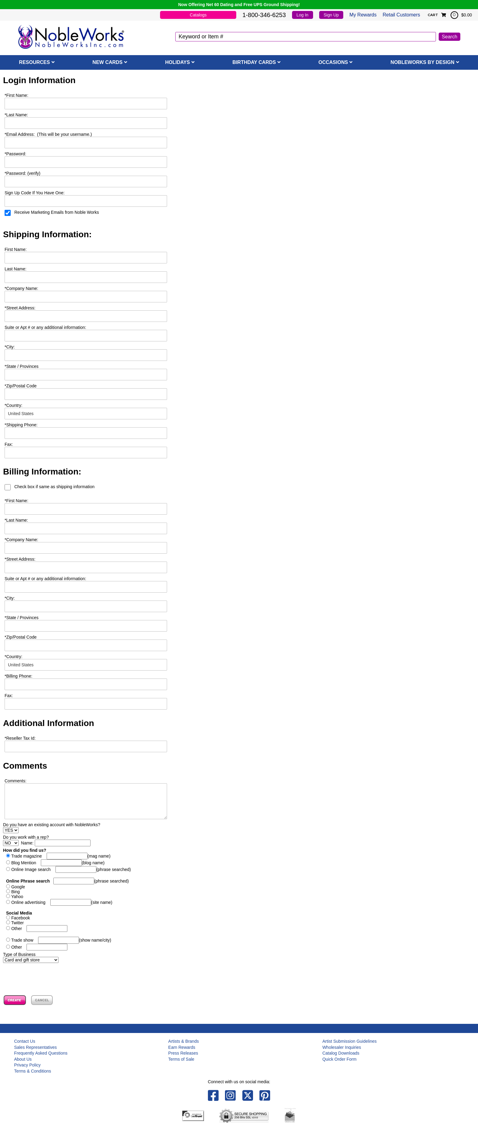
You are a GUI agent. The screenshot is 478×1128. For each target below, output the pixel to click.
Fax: (9, 695)
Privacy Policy (27, 1065)
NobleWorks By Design (423, 62)
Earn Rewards (181, 1047)
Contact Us (24, 1041)
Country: (13, 405)
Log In (303, 14)
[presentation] (49, 975)
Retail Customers (401, 14)
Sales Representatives (35, 1047)
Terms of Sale (181, 1059)
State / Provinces (21, 366)
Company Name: (21, 288)
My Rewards (362, 14)
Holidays (177, 62)
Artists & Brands (183, 1041)
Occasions (333, 62)
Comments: (16, 780)
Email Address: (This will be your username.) (48, 134)
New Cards (107, 62)
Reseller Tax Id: (20, 738)
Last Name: (16, 114)
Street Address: (20, 307)
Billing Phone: (18, 676)
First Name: (16, 95)
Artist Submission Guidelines (349, 1041)
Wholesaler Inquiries (341, 1047)
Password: (15, 153)
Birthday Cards (254, 62)
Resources (34, 62)
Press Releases (183, 1053)
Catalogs (198, 14)
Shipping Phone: (21, 424)
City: (10, 346)
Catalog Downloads (340, 1053)
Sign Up (331, 14)
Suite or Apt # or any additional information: (45, 327)
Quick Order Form (339, 1059)
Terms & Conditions (32, 1071)
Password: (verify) (22, 173)
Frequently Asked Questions (40, 1053)
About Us (23, 1059)
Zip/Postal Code (21, 385)
